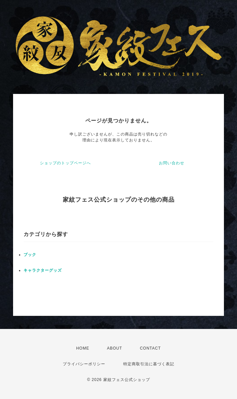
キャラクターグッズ (43, 270)
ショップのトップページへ (65, 163)
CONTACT (150, 348)
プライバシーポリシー (84, 364)
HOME (82, 348)
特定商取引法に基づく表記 (148, 364)
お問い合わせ (171, 163)
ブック (30, 254)
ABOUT (114, 348)
